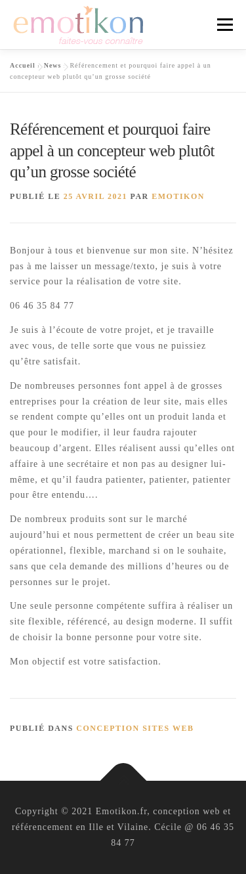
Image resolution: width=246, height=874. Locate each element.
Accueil (22, 65)
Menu (224, 25)
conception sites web (135, 728)
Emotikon (178, 196)
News (53, 65)
